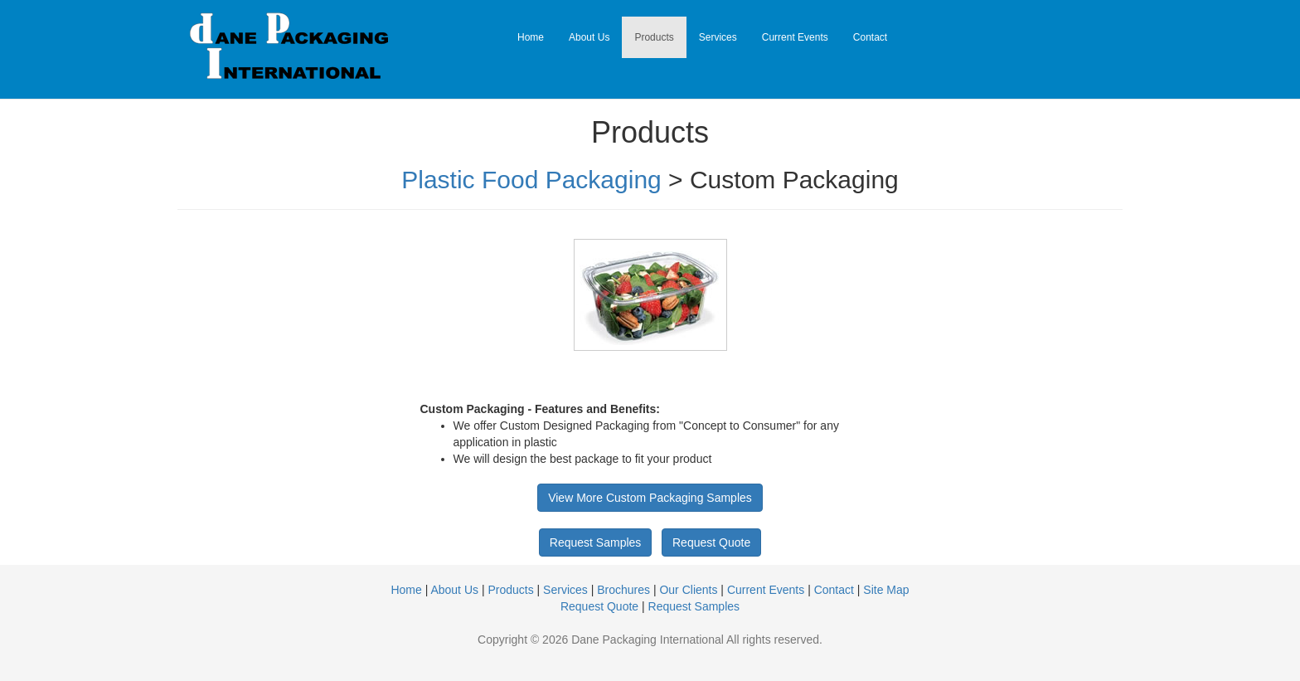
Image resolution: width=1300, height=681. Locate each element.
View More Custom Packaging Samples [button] (650, 497)
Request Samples (694, 606)
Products (653, 37)
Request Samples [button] (596, 542)
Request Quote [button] (711, 542)
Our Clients (688, 589)
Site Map (886, 589)
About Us (589, 37)
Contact (870, 37)
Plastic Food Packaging (531, 179)
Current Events (795, 37)
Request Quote (599, 606)
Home (530, 37)
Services (718, 37)
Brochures (623, 589)
